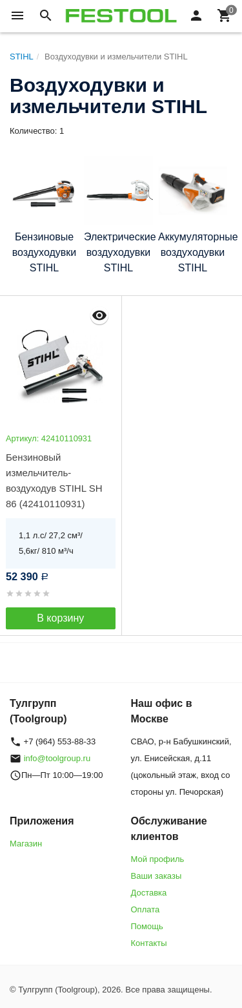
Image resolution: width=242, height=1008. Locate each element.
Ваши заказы (156, 876)
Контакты (149, 943)
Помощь (147, 926)
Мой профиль (158, 859)
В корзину (60, 618)
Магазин (26, 843)
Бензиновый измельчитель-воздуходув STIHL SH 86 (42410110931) (54, 480)
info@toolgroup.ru (57, 758)
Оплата (145, 909)
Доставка (149, 893)
